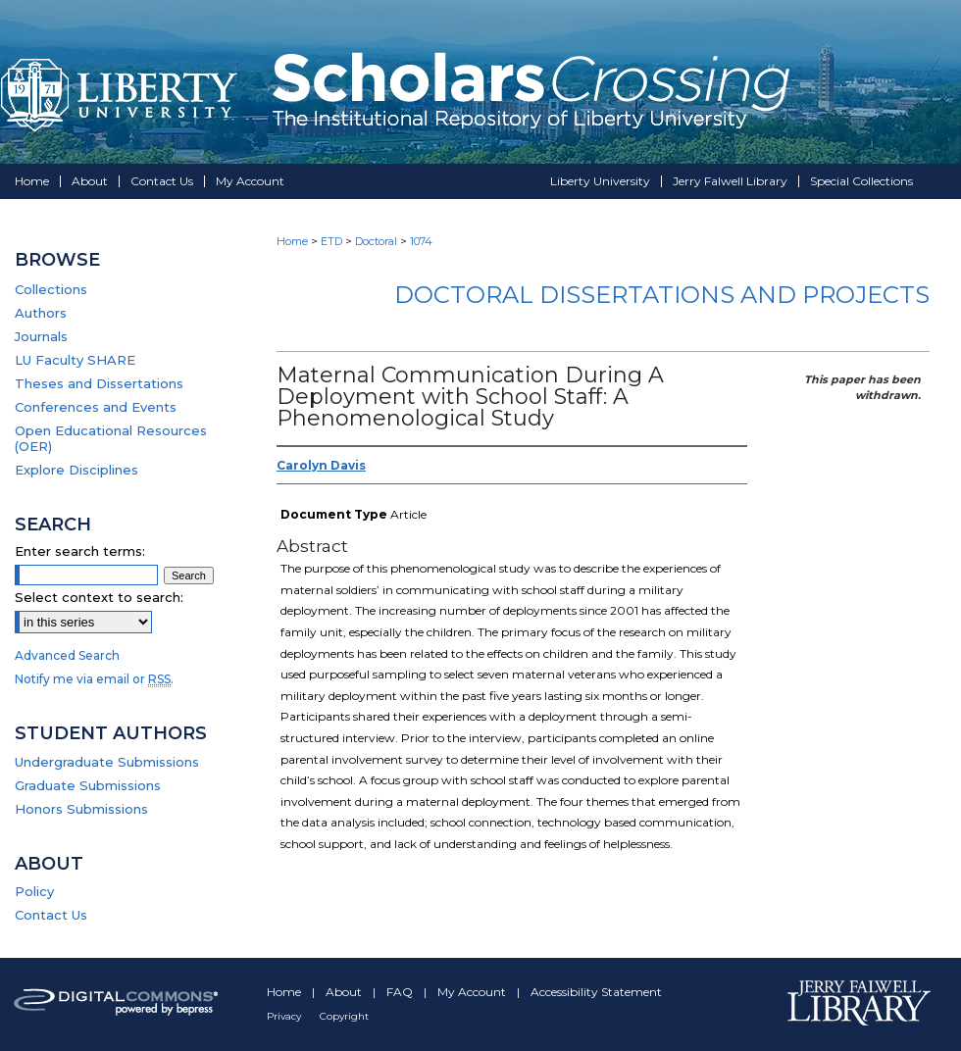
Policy (34, 891)
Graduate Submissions (88, 785)
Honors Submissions (81, 809)
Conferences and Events (96, 407)
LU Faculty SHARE (75, 360)
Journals (41, 336)
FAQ (401, 991)
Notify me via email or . (94, 679)
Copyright (344, 1016)
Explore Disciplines (76, 469)
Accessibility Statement (596, 991)
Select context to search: (99, 597)
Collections (51, 289)
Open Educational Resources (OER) (111, 438)
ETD (331, 241)
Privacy (285, 1016)
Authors (41, 313)
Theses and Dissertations (99, 383)
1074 (421, 241)
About (345, 991)
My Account (473, 991)
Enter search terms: (80, 551)
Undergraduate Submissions (107, 762)
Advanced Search (67, 655)
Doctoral (376, 241)
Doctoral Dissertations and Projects (662, 294)
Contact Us (51, 915)
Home (292, 241)
